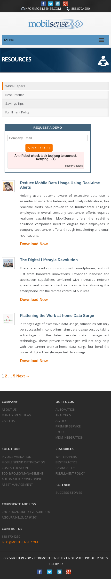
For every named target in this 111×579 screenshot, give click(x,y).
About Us (9, 409)
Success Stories (69, 492)
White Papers (15, 86)
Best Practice (14, 95)
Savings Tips (14, 103)
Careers (8, 420)
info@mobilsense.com (43, 8)
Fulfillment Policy (17, 112)
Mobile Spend (23, 462)
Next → (23, 376)
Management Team (17, 415)
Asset (17, 484)
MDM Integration (69, 437)
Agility (61, 420)
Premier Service (68, 426)
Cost (15, 468)
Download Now (34, 244)
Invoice (16, 456)
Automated (22, 479)
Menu (9, 40)
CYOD (60, 432)
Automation (65, 409)
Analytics (63, 415)
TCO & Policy (22, 473)
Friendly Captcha (74, 165)
